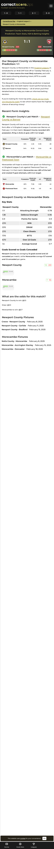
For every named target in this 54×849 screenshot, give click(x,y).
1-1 (20, 13)
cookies (22, 838)
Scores (6, 845)
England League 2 (41, 68)
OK (44, 838)
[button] (51, 6)
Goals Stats (20, 845)
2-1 (34, 13)
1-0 (6, 13)
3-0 (48, 13)
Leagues (34, 845)
